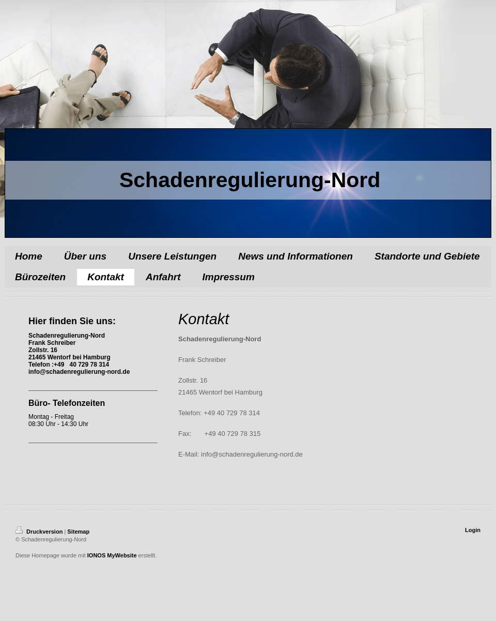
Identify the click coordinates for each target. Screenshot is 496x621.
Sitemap (78, 531)
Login (473, 530)
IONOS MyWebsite (112, 555)
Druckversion (40, 531)
